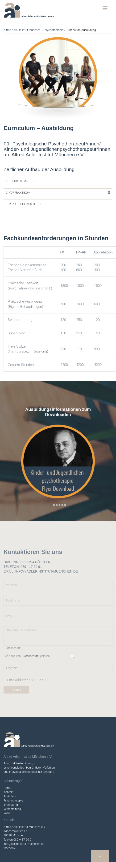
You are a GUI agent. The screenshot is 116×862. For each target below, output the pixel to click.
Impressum (50, 856)
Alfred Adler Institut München (22, 30)
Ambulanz (10, 776)
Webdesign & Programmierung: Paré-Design (83, 853)
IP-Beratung (11, 784)
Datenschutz (65, 856)
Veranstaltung (12, 789)
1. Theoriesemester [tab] (20, 161)
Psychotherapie (53, 30)
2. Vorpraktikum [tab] (18, 172)
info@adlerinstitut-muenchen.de (24, 824)
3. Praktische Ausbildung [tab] (24, 184)
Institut (8, 793)
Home (7, 768)
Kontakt (8, 772)
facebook (9, 828)
